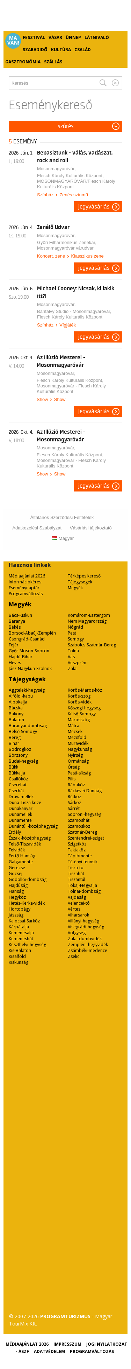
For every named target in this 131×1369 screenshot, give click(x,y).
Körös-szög (79, 696)
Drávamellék (21, 797)
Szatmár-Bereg (82, 832)
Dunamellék (20, 814)
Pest (72, 633)
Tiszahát (76, 873)
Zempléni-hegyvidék (88, 944)
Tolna (73, 651)
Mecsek (75, 731)
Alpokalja (18, 702)
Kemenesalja (21, 933)
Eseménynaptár (24, 588)
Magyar (63, 538)
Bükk (13, 767)
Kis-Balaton (20, 950)
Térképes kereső (84, 576)
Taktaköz (77, 850)
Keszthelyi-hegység (27, 944)
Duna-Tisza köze (25, 802)
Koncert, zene (51, 256)
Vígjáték (67, 325)
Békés (15, 627)
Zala (72, 668)
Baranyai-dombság (28, 726)
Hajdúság (18, 885)
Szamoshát (78, 820)
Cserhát (16, 791)
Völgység (77, 933)
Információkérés (25, 582)
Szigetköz (77, 844)
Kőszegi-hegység (84, 708)
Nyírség (75, 755)
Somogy (76, 639)
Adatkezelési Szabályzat (36, 527)
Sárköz (74, 802)
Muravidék (78, 743)
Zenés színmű (73, 194)
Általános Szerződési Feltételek (62, 517)
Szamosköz (79, 826)
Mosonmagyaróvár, (57, 168)
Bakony (16, 714)
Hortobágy (19, 909)
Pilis (71, 779)
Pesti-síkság (79, 773)
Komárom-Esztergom (89, 615)
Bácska (16, 708)
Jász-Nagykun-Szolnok (30, 668)
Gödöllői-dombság (27, 879)
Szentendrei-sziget (86, 838)
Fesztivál (34, 37)
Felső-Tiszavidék (25, 844)
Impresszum (67, 1344)
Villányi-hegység (83, 921)
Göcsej (15, 873)
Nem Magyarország (87, 621)
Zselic (73, 956)
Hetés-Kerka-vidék (27, 903)
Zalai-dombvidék (85, 939)
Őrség (74, 767)
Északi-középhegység (30, 838)
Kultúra (61, 50)
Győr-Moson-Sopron (29, 651)
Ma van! (13, 40)
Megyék (75, 588)
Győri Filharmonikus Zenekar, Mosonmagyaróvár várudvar (66, 245)
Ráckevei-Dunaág (85, 791)
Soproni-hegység (84, 814)
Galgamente (21, 862)
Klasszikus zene (87, 256)
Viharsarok (78, 915)
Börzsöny (18, 755)
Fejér (14, 645)
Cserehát (18, 785)
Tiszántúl (76, 879)
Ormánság (78, 761)
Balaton (16, 720)
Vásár (55, 37)
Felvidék (17, 850)
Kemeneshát (21, 939)
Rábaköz (76, 785)
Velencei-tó (79, 903)
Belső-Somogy (23, 731)
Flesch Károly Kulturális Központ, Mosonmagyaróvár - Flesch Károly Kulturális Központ (71, 386)
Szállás (53, 62)
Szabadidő (35, 50)
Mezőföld (77, 737)
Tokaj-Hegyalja (82, 885)
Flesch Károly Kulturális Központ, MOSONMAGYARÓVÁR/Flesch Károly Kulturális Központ (76, 181)
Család (82, 50)
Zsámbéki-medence (87, 950)
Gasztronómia (23, 62)
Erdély (15, 832)
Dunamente (20, 820)
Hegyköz (17, 897)
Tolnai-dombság (84, 891)
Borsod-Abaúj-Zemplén (32, 633)
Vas (71, 657)
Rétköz (74, 797)
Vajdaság (77, 897)
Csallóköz (18, 779)
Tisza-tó (75, 868)
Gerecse (17, 868)
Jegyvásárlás (94, 207)
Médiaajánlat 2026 (27, 576)
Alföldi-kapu (21, 696)
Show (42, 399)
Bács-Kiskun (20, 615)
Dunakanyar (20, 808)
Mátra (73, 726)
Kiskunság (18, 962)
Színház (45, 194)
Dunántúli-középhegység (33, 826)
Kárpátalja (19, 927)
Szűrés (66, 126)
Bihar (14, 743)
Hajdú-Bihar (20, 657)
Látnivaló (97, 37)
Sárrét (74, 808)
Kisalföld (17, 956)
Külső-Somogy (82, 714)
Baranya (17, 621)
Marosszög (79, 720)
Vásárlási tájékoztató (91, 527)
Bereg (15, 737)
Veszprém (78, 663)
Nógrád (75, 627)
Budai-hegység (23, 761)
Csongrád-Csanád (27, 639)
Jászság (16, 915)
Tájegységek (80, 582)
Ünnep (73, 37)
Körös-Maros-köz (85, 690)
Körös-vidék (80, 702)
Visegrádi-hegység (86, 927)
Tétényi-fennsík (82, 862)
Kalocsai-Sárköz (24, 921)
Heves (15, 663)
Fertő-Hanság (22, 856)
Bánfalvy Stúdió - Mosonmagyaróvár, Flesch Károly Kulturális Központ (74, 314)
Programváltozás (26, 594)
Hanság (16, 891)
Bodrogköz (20, 749)
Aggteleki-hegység (27, 690)
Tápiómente (80, 856)
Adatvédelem (49, 1351)
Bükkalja (17, 773)
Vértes (74, 909)
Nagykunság (80, 749)
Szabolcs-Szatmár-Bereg (92, 645)
